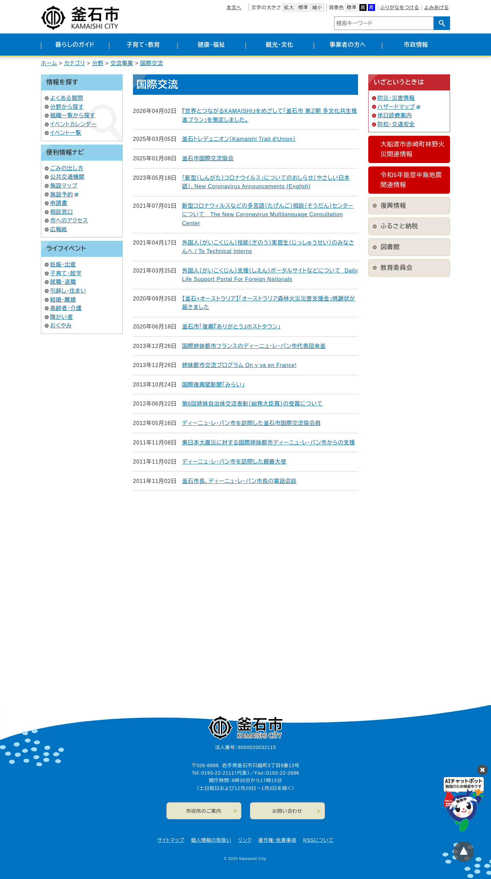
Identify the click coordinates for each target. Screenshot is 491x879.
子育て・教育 (143, 45)
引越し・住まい (68, 291)
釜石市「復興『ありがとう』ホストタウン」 (231, 326)
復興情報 (393, 205)
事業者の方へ (348, 45)
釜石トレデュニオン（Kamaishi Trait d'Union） (239, 139)
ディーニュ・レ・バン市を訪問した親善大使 (234, 462)
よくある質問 (66, 98)
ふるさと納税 (399, 226)
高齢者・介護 (66, 308)
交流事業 (121, 63)
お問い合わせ (287, 811)
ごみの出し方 (67, 168)
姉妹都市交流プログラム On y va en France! (239, 365)
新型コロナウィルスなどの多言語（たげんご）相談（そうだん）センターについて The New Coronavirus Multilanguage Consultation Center (267, 214)
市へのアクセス (69, 220)
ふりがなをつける (399, 7)
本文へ (233, 7)
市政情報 (416, 45)
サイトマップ (171, 840)
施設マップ (63, 186)
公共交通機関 (67, 177)
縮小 (317, 7)
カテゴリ (74, 63)
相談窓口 (61, 212)
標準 (303, 7)
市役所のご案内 (203, 811)
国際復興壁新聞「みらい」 (213, 384)
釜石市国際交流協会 (208, 158)
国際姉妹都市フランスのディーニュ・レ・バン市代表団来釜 (254, 346)
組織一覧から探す (72, 115)
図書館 (390, 247)
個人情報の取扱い (211, 840)
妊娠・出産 (63, 264)
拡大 (289, 7)
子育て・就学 (65, 273)
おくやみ (61, 325)
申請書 (58, 203)
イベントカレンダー (73, 124)
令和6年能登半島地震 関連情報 (413, 180)
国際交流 (151, 63)
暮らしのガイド (74, 45)
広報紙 (58, 229)
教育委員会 (397, 267)
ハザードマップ (398, 107)
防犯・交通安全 (396, 124)
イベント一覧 (65, 133)
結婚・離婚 (63, 300)
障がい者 (61, 317)
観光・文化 (280, 45)
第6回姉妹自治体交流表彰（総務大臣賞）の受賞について (252, 404)
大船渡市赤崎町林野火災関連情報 (413, 149)
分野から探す (67, 107)
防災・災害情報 (396, 98)
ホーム (49, 63)
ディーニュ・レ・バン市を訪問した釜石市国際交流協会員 (251, 423)
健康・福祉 (211, 45)
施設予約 (64, 194)
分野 (98, 63)
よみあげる (436, 7)
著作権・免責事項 (277, 840)
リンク (245, 840)
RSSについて (318, 840)
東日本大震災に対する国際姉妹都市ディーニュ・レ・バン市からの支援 (268, 442)
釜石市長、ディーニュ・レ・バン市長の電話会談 (239, 481)
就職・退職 (63, 282)
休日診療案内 (394, 115)
